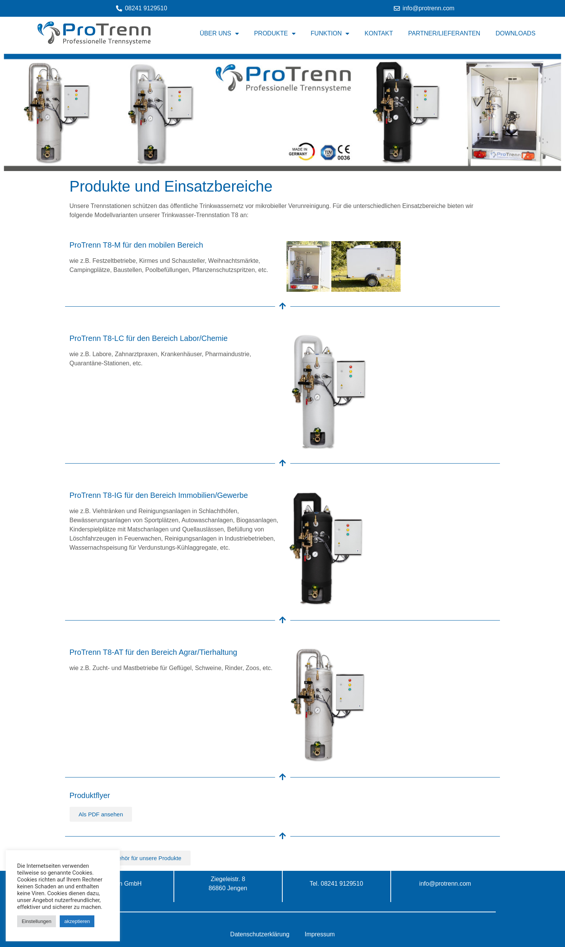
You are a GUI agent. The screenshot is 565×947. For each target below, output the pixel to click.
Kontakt (378, 33)
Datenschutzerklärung (260, 934)
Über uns (219, 33)
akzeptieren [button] (77, 921)
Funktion (330, 33)
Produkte (275, 33)
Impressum (320, 934)
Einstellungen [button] (36, 921)
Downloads (515, 33)
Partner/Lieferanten (444, 33)
